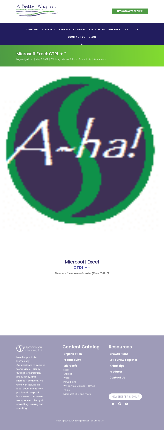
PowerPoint (69, 380)
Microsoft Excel (69, 59)
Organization (72, 353)
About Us (131, 29)
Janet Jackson (26, 59)
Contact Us (76, 37)
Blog (92, 37)
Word (66, 376)
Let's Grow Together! (130, 11)
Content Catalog (39, 29)
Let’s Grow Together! (105, 29)
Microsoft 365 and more (77, 393)
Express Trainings (72, 29)
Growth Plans (119, 353)
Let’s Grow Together (123, 359)
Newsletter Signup (125, 395)
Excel (66, 368)
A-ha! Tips (117, 365)
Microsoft (70, 365)
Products (116, 370)
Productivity (85, 59)
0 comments (100, 59)
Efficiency (55, 59)
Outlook (67, 372)
